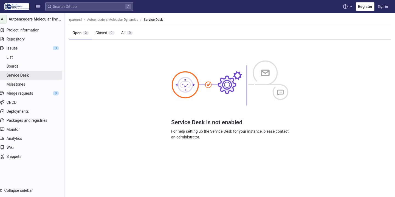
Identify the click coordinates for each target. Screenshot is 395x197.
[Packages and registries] (35, 120)
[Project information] (35, 30)
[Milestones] (35, 84)
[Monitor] (35, 129)
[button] (38, 6)
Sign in (383, 6)
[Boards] (35, 66)
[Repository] (35, 39)
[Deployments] (35, 111)
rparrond (81, 20)
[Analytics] (35, 138)
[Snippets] (35, 156)
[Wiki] (35, 147)
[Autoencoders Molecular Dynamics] (35, 19)
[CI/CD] (35, 102)
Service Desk (158, 20)
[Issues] (35, 48)
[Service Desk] (35, 75)
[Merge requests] (35, 93)
